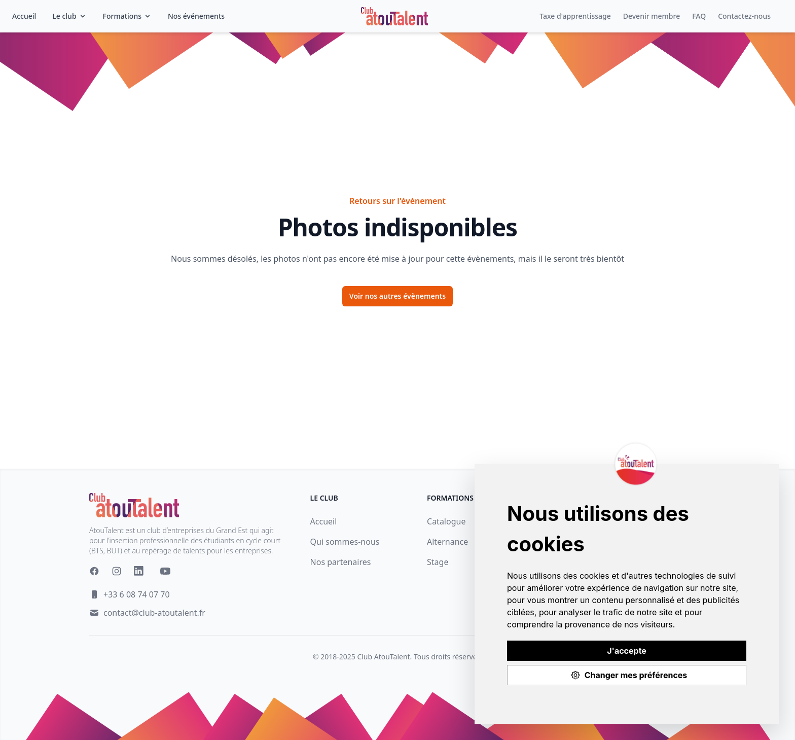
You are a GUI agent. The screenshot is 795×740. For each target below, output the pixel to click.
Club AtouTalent (383, 656)
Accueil (24, 16)
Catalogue (446, 521)
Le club (69, 16)
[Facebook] (94, 571)
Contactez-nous (744, 16)
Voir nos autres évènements (397, 296)
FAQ (699, 16)
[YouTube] (165, 571)
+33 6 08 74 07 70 (136, 594)
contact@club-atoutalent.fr (154, 612)
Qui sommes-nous (345, 541)
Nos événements (196, 16)
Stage (437, 562)
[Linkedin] (141, 573)
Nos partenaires (340, 562)
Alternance (447, 541)
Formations (127, 16)
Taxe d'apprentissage (575, 16)
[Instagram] (117, 571)
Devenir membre (651, 16)
